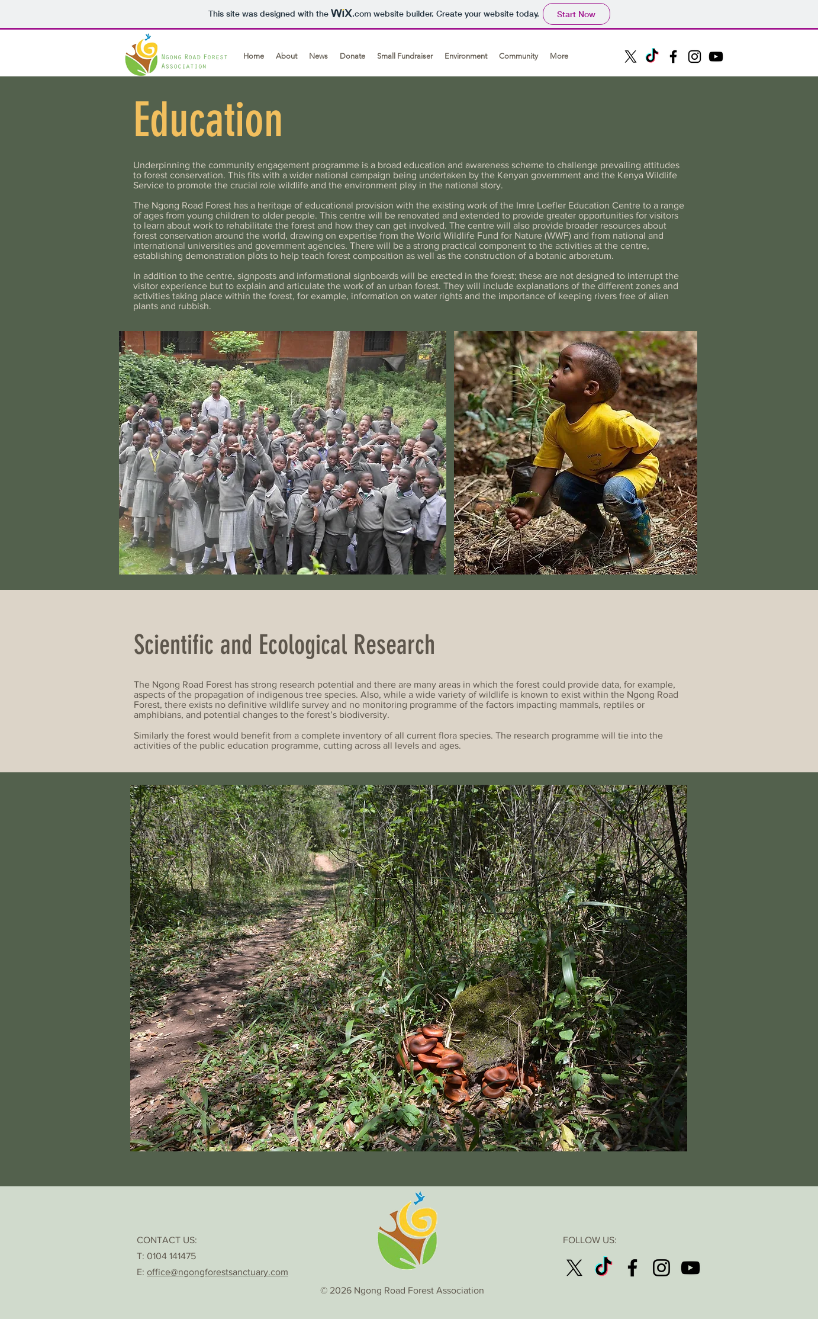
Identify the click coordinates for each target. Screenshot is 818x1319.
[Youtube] (715, 56)
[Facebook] (673, 56)
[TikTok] (652, 56)
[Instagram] (694, 56)
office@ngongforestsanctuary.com (217, 1272)
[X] (630, 56)
